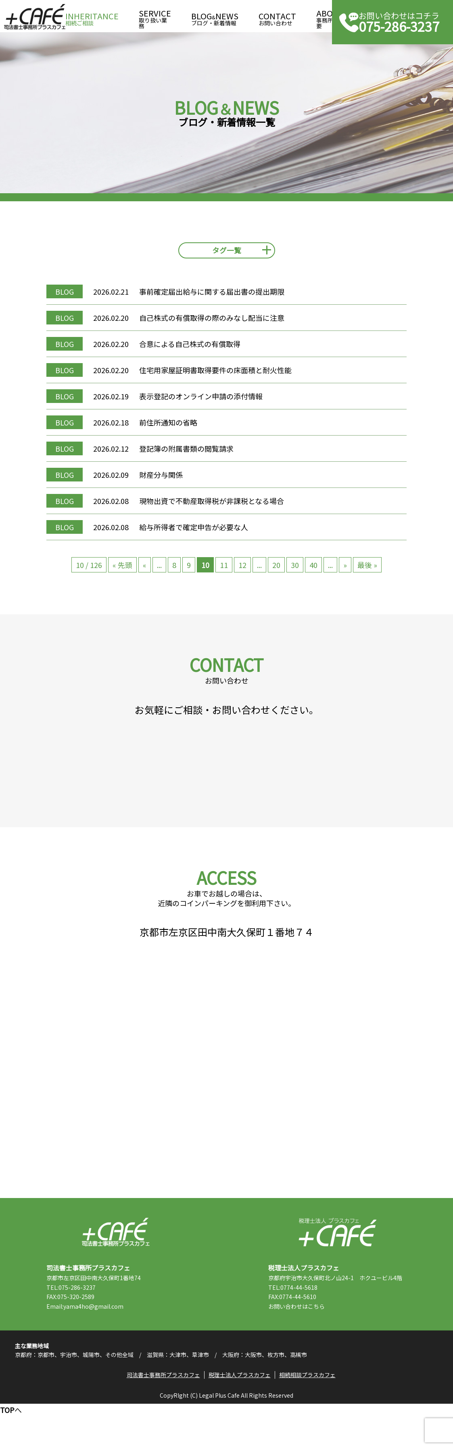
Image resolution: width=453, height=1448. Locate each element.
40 (313, 572)
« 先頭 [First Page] (122, 572)
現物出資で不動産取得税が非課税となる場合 (218, 508)
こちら (323, 1343)
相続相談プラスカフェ (309, 1418)
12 (242, 572)
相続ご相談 (92, 16)
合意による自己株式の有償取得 (196, 351)
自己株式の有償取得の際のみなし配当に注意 (218, 325)
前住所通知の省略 (175, 429)
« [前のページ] (144, 572)
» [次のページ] (345, 572)
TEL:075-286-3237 (77, 1324)
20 (276, 572)
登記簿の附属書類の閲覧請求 (193, 455)
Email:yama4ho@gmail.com (91, 1343)
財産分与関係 (168, 482)
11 (224, 572)
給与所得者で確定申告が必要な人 (200, 534)
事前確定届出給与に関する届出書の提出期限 (218, 298)
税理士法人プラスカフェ (337, 1269)
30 (295, 572)
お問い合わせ (277, 16)
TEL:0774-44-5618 (299, 1324)
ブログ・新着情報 (214, 16)
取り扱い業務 (155, 16)
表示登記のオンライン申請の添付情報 (207, 403)
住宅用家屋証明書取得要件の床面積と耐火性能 (222, 377)
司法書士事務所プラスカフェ (34, 17)
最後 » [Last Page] (367, 572)
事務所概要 (330, 16)
